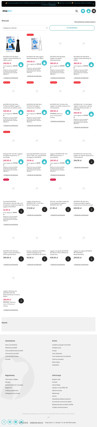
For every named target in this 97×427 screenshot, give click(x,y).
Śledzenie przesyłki (11, 348)
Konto (54, 341)
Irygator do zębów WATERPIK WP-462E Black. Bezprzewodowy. (83, 252)
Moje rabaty (56, 362)
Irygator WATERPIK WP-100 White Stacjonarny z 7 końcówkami (58, 155)
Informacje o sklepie (11, 379)
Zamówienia (10, 341)
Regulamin (8, 388)
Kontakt (7, 359)
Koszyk (54, 351)
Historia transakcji (57, 359)
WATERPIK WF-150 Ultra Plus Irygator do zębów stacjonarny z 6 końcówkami (60, 106)
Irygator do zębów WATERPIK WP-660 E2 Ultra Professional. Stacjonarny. (59, 252)
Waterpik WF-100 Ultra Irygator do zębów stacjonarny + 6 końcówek (13, 155)
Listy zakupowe (57, 353)
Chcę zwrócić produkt (12, 353)
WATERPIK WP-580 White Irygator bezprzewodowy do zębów (82, 58)
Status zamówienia (11, 345)
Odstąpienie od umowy (12, 393)
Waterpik (4, 322)
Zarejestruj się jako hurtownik (61, 345)
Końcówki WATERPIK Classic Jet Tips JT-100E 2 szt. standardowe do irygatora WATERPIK (36, 155)
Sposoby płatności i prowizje (14, 385)
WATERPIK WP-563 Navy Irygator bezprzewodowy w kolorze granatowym (11, 252)
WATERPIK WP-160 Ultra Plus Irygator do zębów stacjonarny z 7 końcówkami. (84, 155)
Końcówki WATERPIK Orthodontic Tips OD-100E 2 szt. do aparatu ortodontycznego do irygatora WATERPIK (13, 204)
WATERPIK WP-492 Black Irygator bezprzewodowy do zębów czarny (12, 58)
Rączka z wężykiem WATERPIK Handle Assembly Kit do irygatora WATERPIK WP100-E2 (36, 252)
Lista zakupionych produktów (61, 356)
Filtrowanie (72, 28)
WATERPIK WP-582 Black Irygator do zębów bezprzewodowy (57, 58)
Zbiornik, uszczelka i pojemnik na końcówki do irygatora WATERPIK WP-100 (59, 203)
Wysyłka (7, 382)
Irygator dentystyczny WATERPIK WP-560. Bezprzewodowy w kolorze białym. (11, 293)
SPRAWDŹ (52, 5)
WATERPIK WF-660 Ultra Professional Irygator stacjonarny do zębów (34, 106)
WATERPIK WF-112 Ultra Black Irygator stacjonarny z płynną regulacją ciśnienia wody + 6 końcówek (83, 107)
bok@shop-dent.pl (36, 423)
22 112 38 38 (23, 423)
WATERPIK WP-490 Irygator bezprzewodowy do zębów (35, 57)
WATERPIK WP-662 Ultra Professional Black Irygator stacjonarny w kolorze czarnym (83, 203)
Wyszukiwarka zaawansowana (84, 22)
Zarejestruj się (56, 348)
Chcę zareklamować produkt (14, 351)
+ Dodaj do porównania (10, 78)
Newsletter (55, 365)
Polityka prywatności (11, 390)
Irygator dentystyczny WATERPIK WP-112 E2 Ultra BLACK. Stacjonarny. (35, 203)
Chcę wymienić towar (12, 356)
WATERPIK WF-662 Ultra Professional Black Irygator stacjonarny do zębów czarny (12, 106)
